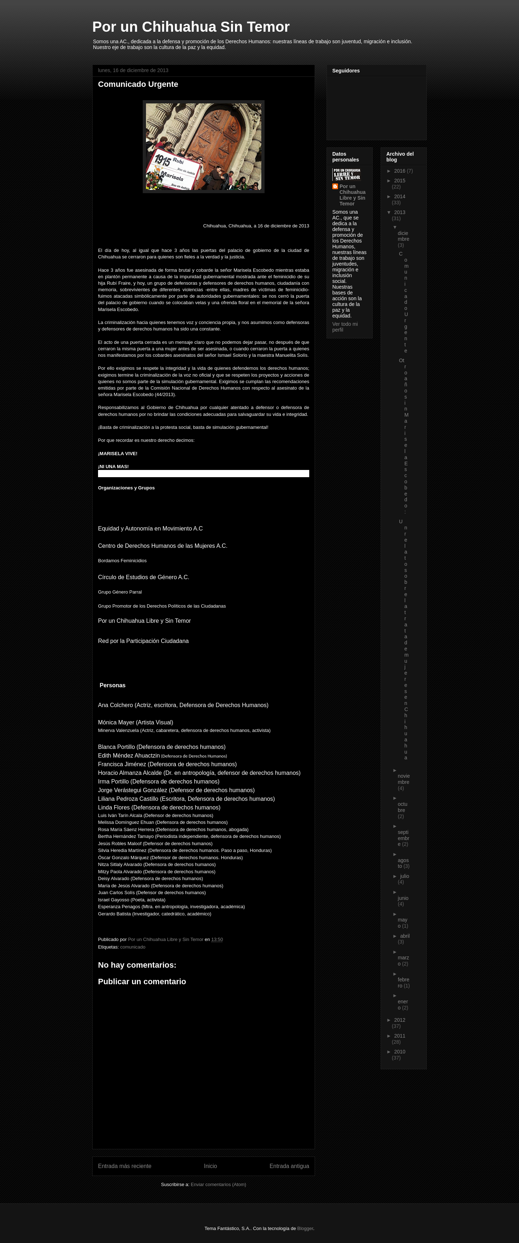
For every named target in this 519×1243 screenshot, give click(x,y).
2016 (400, 171)
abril (404, 936)
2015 (399, 180)
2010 (399, 1052)
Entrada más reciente (124, 1166)
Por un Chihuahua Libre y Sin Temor (352, 195)
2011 (399, 1036)
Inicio (210, 1166)
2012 (399, 1020)
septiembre (403, 838)
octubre (402, 807)
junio (403, 898)
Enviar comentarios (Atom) (218, 1184)
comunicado (132, 947)
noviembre (404, 779)
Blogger (305, 1228)
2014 (399, 196)
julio (404, 876)
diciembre (403, 236)
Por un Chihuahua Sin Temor (191, 27)
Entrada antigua (289, 1166)
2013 (399, 212)
